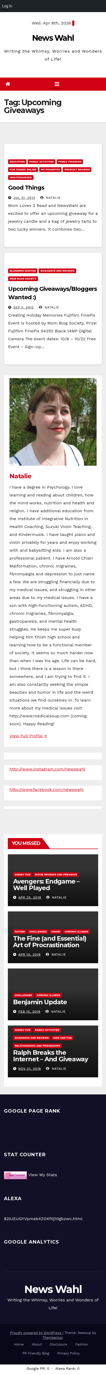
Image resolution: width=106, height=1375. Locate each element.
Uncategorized (21, 177)
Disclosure (58, 1344)
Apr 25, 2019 (29, 897)
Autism (20, 931)
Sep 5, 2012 (23, 307)
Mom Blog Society (23, 278)
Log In (7, 6)
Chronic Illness (76, 931)
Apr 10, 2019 (29, 954)
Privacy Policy (68, 1353)
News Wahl (53, 38)
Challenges (38, 931)
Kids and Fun (62, 1037)
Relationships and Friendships (37, 1045)
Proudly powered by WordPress (36, 1333)
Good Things (26, 187)
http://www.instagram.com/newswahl (47, 769)
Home (19, 1344)
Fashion (81, 1344)
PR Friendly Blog (36, 1353)
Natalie (50, 198)
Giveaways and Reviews (57, 270)
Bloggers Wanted (23, 270)
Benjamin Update (40, 1002)
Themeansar (52, 1338)
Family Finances (70, 161)
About (37, 1344)
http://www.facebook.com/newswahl (46, 789)
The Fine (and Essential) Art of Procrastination (49, 942)
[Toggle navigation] (57, 84)
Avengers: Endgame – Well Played (46, 884)
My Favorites (50, 169)
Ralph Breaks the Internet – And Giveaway (50, 1056)
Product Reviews (77, 169)
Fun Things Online (23, 169)
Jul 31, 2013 (24, 198)
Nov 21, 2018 (29, 1068)
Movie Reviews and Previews (56, 874)
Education (17, 161)
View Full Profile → (28, 735)
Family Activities (41, 161)
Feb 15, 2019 (29, 1011)
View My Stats (42, 1174)
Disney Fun (22, 874)
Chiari (55, 931)
